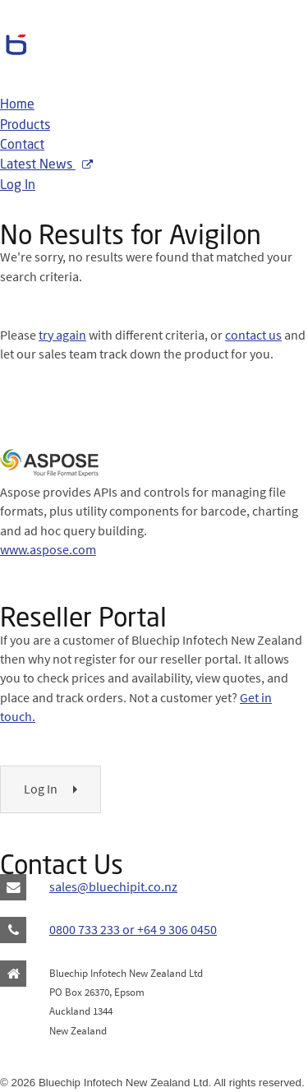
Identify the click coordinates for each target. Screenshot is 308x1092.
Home (17, 105)
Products (25, 125)
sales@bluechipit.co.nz (113, 886)
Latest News (46, 165)
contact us (253, 334)
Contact (22, 145)
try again (62, 334)
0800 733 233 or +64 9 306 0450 (133, 929)
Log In (17, 185)
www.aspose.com (48, 549)
